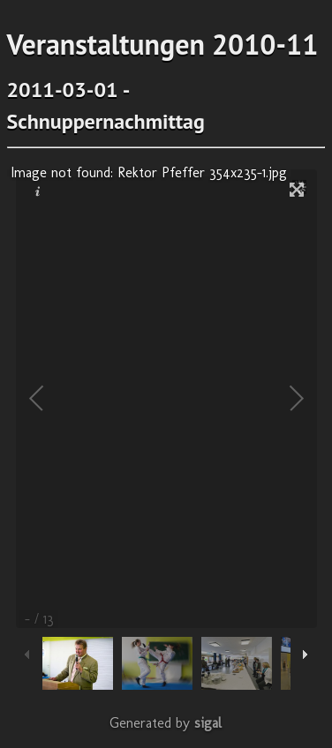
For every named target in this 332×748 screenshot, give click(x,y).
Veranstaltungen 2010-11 (163, 44)
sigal (208, 722)
